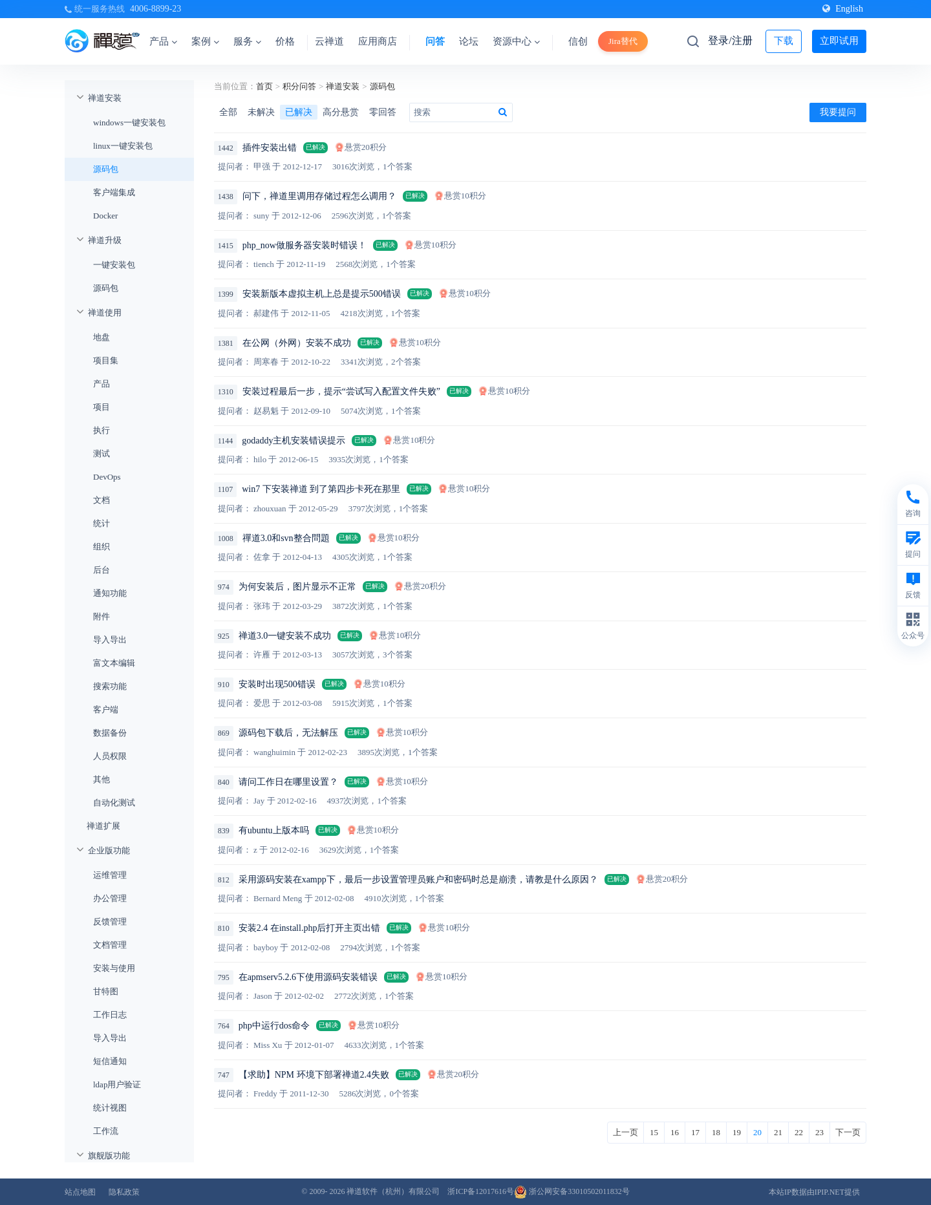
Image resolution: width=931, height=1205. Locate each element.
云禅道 (329, 41)
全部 (228, 112)
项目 (101, 407)
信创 (578, 41)
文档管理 (110, 945)
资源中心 (516, 41)
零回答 (382, 112)
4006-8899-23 (155, 9)
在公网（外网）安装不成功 (296, 343)
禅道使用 (105, 312)
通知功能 (110, 593)
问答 (435, 41)
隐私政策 (124, 1192)
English (842, 9)
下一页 (848, 1132)
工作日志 (110, 1014)
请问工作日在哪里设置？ (288, 782)
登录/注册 (730, 40)
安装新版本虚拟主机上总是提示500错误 (321, 294)
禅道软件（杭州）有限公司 (393, 1191)
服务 (247, 41)
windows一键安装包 (129, 122)
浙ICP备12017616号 (480, 1191)
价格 (285, 41)
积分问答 (299, 86)
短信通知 (110, 1061)
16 (674, 1132)
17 (695, 1132)
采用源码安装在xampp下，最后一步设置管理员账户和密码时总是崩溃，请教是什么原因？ (418, 879)
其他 (101, 779)
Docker (105, 215)
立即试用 (839, 41)
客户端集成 (114, 192)
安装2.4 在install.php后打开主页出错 (310, 928)
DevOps (107, 477)
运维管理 (110, 875)
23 (819, 1132)
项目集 (105, 360)
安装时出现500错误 (277, 684)
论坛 (468, 41)
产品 (163, 41)
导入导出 (110, 640)
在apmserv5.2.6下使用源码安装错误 (308, 977)
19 (737, 1132)
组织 (101, 546)
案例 (205, 41)
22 (799, 1132)
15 (654, 1132)
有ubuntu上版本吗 (274, 830)
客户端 (105, 709)
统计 (101, 523)
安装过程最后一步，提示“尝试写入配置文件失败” (341, 391)
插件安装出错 (269, 148)
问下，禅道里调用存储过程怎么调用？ (319, 196)
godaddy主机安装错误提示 (293, 440)
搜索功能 (110, 686)
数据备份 (110, 733)
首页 (264, 86)
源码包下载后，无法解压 (288, 733)
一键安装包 (114, 265)
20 (757, 1132)
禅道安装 (105, 98)
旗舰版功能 (109, 1155)
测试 (101, 453)
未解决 (261, 112)
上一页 (625, 1132)
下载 (783, 41)
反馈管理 (110, 921)
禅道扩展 (103, 826)
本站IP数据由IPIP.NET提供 (814, 1192)
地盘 (101, 337)
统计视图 (110, 1108)
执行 (101, 430)
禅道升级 (105, 240)
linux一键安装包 (123, 146)
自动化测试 (114, 802)
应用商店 (377, 41)
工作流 (105, 1131)
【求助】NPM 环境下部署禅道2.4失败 (314, 1075)
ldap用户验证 (117, 1084)
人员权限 (110, 756)
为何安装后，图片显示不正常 (297, 587)
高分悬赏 (341, 112)
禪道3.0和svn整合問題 (286, 538)
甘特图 (105, 991)
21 (778, 1132)
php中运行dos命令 (274, 1025)
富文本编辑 (114, 663)
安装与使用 (114, 968)
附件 (101, 616)
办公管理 (110, 898)
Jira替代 (622, 41)
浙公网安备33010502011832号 (572, 1191)
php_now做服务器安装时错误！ (304, 245)
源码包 (105, 169)
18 (716, 1132)
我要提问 (838, 112)
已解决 (298, 112)
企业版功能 (109, 850)
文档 (101, 500)
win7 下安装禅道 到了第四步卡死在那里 (321, 489)
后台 (101, 570)
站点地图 (80, 1192)
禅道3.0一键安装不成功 (285, 636)
